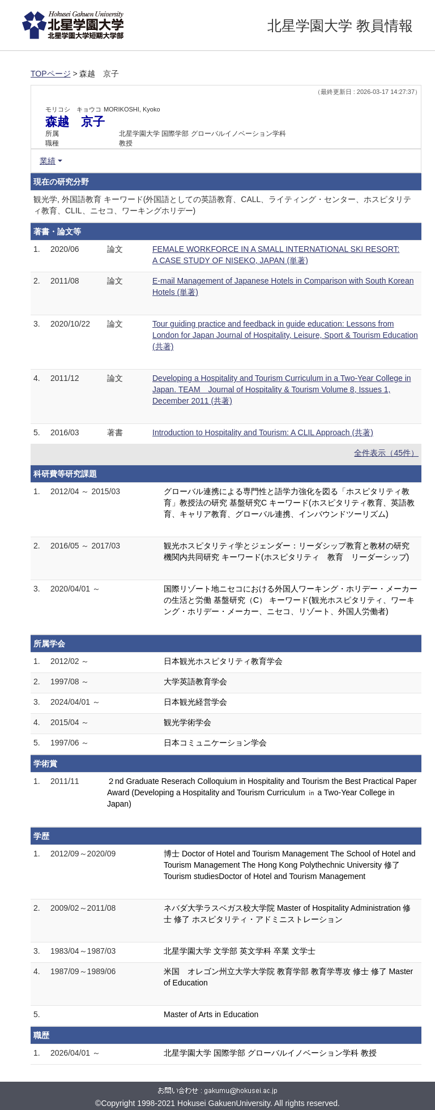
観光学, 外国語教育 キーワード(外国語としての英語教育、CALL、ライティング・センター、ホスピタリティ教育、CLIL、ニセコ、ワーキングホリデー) (222, 205)
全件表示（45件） (386, 452)
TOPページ (51, 73)
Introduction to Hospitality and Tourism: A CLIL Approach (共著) (262, 432)
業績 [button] (48, 160)
